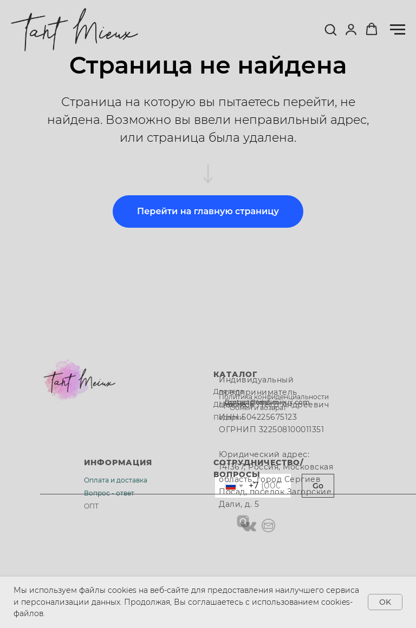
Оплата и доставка (115, 480)
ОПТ (91, 506)
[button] (330, 29)
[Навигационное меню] (397, 29)
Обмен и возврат (258, 408)
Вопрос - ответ (109, 493)
